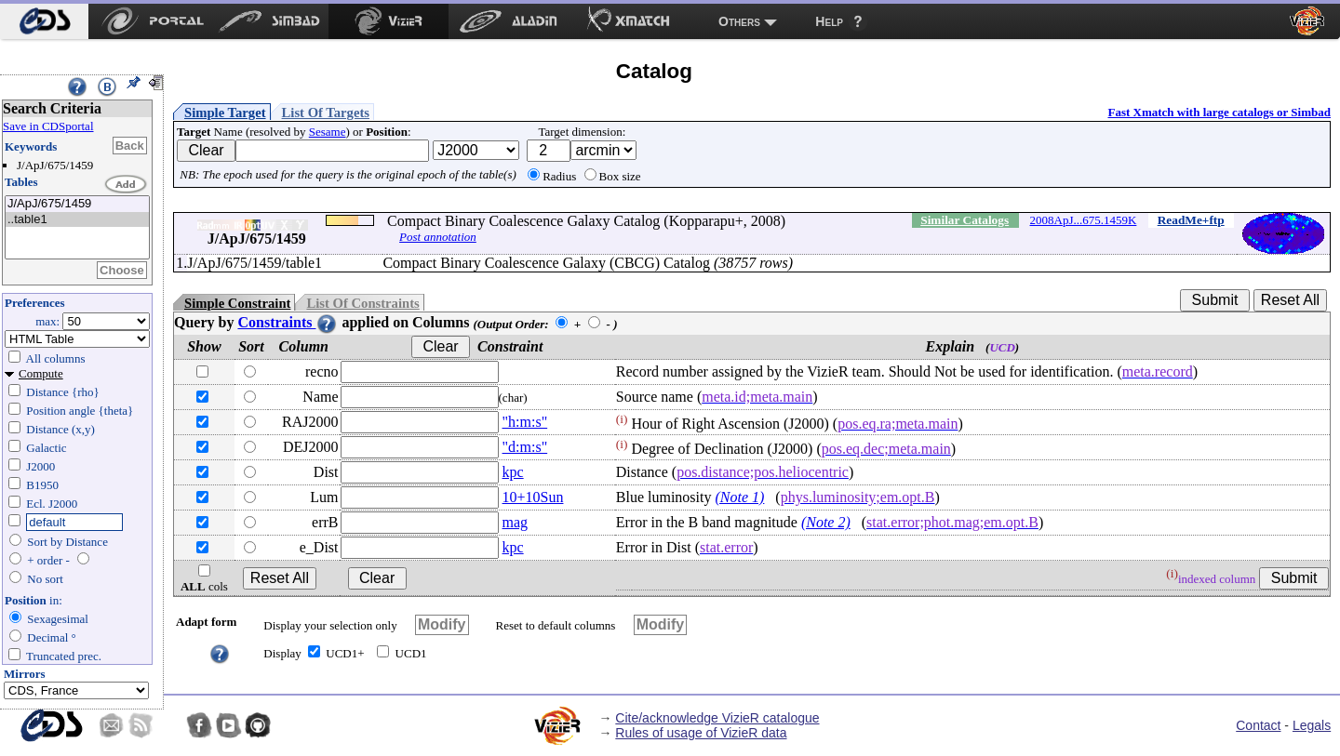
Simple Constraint (237, 303)
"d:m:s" (525, 447)
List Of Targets (325, 112)
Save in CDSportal (48, 126)
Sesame (327, 132)
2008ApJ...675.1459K (1083, 220)
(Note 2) (826, 522)
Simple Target (225, 112)
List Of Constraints (362, 303)
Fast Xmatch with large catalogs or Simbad (1219, 112)
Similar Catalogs (964, 220)
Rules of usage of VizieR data (700, 732)
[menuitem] (44, 21)
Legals (1312, 725)
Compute (41, 373)
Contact (1258, 725)
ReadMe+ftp (1191, 220)
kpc (513, 472)
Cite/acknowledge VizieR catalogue (717, 717)
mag (515, 522)
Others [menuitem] (739, 21)
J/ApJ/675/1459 (77, 204)
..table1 (77, 220)
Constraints (287, 322)
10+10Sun (533, 497)
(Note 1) (739, 497)
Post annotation (437, 237)
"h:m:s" (525, 422)
